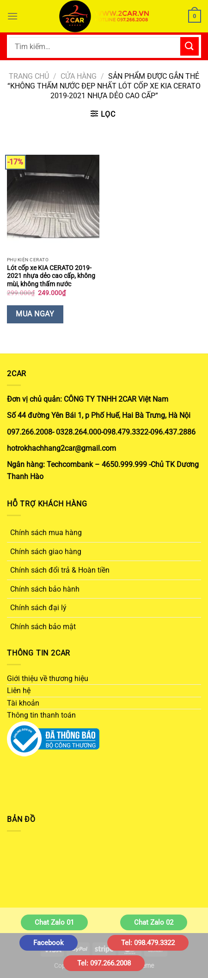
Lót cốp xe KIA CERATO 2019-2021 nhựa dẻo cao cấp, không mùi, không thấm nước (51, 276)
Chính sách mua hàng (46, 532)
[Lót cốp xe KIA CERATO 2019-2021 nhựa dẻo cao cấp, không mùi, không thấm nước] (53, 196)
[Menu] (12, 16)
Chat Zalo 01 (54, 922)
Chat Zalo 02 (153, 922)
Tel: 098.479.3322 (148, 943)
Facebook (48, 943)
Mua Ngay (35, 314)
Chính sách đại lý (38, 607)
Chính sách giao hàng (45, 551)
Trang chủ (29, 76)
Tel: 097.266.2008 (104, 963)
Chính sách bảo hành (45, 589)
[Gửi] (189, 46)
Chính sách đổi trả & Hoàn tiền (60, 570)
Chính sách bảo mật (43, 626)
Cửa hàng (79, 76)
